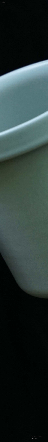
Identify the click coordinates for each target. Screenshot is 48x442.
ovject (3, 2)
